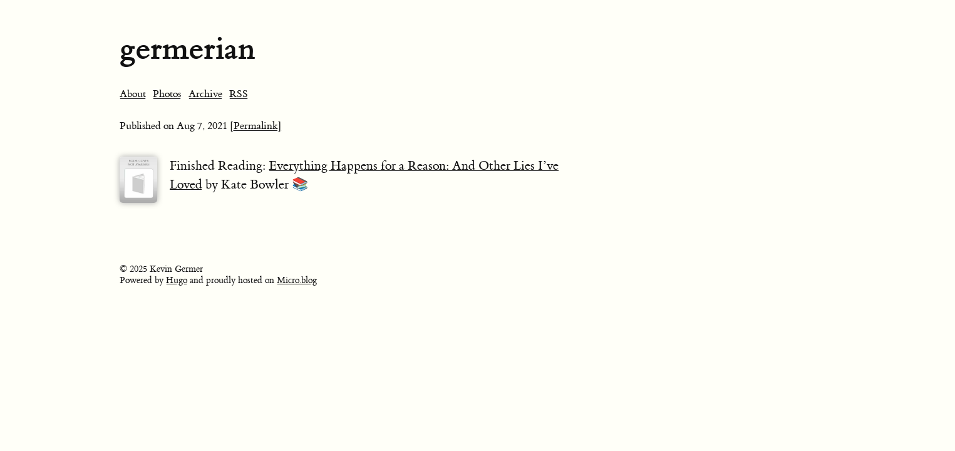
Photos (167, 94)
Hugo (176, 280)
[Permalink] (256, 126)
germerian (187, 48)
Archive (205, 94)
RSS (238, 94)
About (133, 94)
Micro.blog (297, 280)
